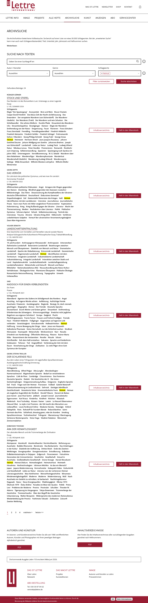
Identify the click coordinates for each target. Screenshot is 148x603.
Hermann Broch (31, 139)
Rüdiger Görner (14, 95)
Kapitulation (66, 204)
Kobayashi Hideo (55, 468)
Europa (39, 315)
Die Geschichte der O (40, 379)
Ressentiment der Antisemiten (25, 337)
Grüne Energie (48, 460)
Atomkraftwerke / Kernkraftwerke (42, 443)
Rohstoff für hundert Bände (34, 409)
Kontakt (128, 7)
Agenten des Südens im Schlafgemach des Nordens (39, 298)
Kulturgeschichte (20, 234)
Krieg (22, 206)
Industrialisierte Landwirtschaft (51, 256)
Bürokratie (38, 446)
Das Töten (25, 192)
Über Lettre (31, 574)
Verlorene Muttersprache (17, 418)
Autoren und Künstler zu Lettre (101, 574)
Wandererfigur (28, 156)
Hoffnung (11, 326)
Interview (42, 201)
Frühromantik (62, 134)
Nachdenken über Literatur (41, 209)
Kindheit (68, 329)
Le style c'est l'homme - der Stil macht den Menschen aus (43, 404)
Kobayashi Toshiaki (15, 426)
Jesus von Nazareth (56, 326)
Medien (25, 209)
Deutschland (33, 195)
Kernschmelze (40, 468)
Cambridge (33, 376)
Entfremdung (64, 309)
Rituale (51, 337)
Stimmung (38, 273)
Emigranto (52, 382)
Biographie (22, 307)
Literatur (59, 206)
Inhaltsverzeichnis (101, 130)
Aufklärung (43, 301)
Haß (61, 198)
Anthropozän (53, 243)
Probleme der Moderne (21, 487)
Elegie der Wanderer (58, 126)
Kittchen (51, 398)
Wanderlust (59, 156)
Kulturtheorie (32, 234)
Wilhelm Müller (62, 162)
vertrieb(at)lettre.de (35, 589)
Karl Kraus (23, 398)
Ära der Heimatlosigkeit (22, 429)
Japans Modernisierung (23, 468)
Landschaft (26, 145)
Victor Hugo (34, 418)
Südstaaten (12, 343)
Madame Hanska (47, 407)
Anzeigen (101, 17)
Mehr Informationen (124, 599)
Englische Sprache (65, 382)
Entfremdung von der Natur (18, 128)
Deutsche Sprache (55, 307)
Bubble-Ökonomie (24, 446)
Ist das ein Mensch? (58, 465)
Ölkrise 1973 (62, 482)
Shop (118, 7)
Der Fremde (41, 307)
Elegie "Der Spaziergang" (17, 112)
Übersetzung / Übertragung (59, 415)
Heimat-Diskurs (21, 462)
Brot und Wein (47, 112)
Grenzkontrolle (37, 323)
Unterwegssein (24, 153)
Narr (56, 332)
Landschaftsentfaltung (22, 228)
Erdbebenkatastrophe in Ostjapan (21, 454)
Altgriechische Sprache (32, 373)
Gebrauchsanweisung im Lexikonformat (23, 387)
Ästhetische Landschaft (16, 245)
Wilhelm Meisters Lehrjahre (42, 162)
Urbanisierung (13, 496)
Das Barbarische (51, 446)
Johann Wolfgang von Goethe (34, 142)
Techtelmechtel (30, 415)
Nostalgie (60, 407)
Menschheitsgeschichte (50, 473)
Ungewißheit (36, 343)
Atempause (12, 443)
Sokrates (44, 340)
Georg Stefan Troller (16, 354)
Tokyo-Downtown (47, 490)
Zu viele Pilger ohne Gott (56, 346)
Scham (58, 337)
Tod (28, 343)
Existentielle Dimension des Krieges (42, 198)
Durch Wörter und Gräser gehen (32, 309)
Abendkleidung (13, 371)
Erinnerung (35, 362)
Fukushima (64, 454)
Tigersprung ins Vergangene (26, 490)
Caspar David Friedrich (16, 115)
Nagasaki (11, 482)
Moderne (33, 476)
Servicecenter (128, 17)
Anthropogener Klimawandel (34, 243)
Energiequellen (24, 451)
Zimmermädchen (14, 421)
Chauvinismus (46, 376)
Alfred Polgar (26, 371)
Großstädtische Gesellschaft (28, 460)
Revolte (43, 337)
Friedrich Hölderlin (58, 131)
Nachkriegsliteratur (58, 479)
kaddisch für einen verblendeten (27, 284)
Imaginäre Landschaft (27, 256)
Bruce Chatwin (60, 112)
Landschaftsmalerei (15, 265)
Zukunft (63, 498)
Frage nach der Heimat (27, 384)
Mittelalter (11, 268)
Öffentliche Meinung (39, 334)
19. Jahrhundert (13, 243)
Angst (41, 187)
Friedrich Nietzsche (15, 134)
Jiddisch (36, 396)
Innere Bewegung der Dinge (28, 326)
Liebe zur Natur (39, 145)
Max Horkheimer (32, 473)
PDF (19, 547)
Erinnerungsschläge (41, 312)
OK (113, 599)
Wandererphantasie (44, 156)
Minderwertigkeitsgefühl (17, 476)
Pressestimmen (95, 577)
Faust (46, 128)
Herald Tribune (46, 393)
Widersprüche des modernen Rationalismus (54, 496)
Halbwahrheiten (52, 323)
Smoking (65, 412)
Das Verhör (14, 173)
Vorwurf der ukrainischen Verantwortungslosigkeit (50, 217)
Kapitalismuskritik (20, 262)
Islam (44, 326)
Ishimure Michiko (41, 465)
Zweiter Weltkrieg (14, 501)
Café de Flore (21, 376)
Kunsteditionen (62, 577)
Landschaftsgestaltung (57, 262)
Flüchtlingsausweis (15, 318)
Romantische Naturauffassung (20, 273)
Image (26, 17)
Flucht (55, 315)
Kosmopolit (22, 332)
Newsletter (107, 7)
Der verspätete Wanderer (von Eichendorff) (36, 117)
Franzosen (42, 384)
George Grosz (60, 137)
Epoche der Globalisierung (29, 251)
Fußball (51, 384)
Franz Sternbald (13, 131)
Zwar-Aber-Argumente (16, 220)
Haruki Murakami (63, 460)
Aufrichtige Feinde (57, 301)
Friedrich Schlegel (47, 134)
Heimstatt (19, 139)
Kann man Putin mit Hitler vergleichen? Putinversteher (37, 204)
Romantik (58, 148)
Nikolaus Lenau (20, 148)
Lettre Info (12, 17)
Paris (19, 409)
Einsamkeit (52, 309)
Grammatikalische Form (48, 390)
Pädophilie (11, 409)
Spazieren (42, 151)
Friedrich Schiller (31, 134)
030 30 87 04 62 (37, 587)
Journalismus (53, 201)
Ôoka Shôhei (26, 485)
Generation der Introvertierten (20, 457)
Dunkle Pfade (44, 123)
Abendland (11, 298)
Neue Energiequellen (32, 482)
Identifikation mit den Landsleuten (21, 201)
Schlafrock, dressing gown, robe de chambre (41, 412)
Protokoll (20, 179)
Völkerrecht (56, 215)
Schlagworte (103, 68)
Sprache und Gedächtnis (60, 340)
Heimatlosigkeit (35, 462)
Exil (24, 198)
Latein (48, 401)
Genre (55, 68)
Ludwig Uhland (66, 145)
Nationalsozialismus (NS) (27, 268)
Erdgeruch (41, 454)
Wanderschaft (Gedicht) (17, 159)
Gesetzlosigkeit (23, 323)
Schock (34, 212)
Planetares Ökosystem (45, 270)
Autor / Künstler (14, 68)
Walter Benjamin (27, 496)
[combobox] (28, 73)
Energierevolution (40, 451)
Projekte (39, 17)
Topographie (50, 273)
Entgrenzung (37, 128)
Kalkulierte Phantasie (16, 329)
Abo (113, 17)
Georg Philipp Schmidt (33, 137)
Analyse (10, 234)
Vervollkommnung (39, 153)
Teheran (21, 343)
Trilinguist (42, 415)
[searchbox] (28, 73)
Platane (53, 334)
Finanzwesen (52, 454)
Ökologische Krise (27, 270)
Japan (9, 468)
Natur (9, 148)
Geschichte (39, 457)
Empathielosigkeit (14, 198)
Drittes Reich (46, 449)
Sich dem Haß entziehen (29, 340)
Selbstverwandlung (28, 151)
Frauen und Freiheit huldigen (49, 318)
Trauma (20, 215)
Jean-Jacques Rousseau (49, 139)
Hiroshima (11, 465)
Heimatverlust (50, 462)
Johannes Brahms (56, 142)
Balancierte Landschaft (37, 245)
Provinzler (45, 487)
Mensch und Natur (56, 265)
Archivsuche (72, 17)
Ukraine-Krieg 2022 (42, 215)
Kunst (87, 17)
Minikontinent (47, 332)
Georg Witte (12, 170)
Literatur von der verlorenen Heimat (52, 471)
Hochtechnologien (24, 465)
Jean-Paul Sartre (25, 396)
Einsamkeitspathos (20, 126)
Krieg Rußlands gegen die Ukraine (40, 206)
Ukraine (28, 215)
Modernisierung (54, 476)
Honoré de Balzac (62, 393)
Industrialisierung (14, 259)
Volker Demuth (14, 226)
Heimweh (61, 462)
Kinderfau (33, 398)
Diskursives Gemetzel (50, 195)
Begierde (45, 304)
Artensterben (66, 243)
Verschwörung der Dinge (24, 346)
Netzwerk (31, 577)
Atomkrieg (22, 190)
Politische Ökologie (64, 270)
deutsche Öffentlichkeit (17, 195)
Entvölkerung (54, 451)
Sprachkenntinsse (14, 415)
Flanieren (54, 128)
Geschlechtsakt (13, 390)
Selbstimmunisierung (47, 212)
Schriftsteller (12, 340)
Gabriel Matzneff (63, 384)
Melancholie (34, 332)
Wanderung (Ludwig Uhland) (40, 159)
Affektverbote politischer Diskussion (22, 187)
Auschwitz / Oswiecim (16, 304)
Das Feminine (59, 376)
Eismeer (45, 126)
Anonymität (34, 112)
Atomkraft (22, 443)
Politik (57, 209)
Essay (9, 104)
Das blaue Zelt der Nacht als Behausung (44, 115)
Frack (13, 384)
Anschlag (10, 301)
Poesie (9, 290)
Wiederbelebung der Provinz (19, 498)
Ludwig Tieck (52, 145)
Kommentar (11, 179)
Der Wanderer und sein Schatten (49, 120)
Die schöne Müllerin (28, 123)
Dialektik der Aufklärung (29, 449)
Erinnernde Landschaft (50, 251)
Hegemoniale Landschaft (28, 254)
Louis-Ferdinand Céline (28, 407)
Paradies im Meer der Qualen (45, 485)
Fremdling (26, 131)
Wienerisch (62, 418)
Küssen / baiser (37, 401)
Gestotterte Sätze (28, 390)
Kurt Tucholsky (23, 401)
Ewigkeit (47, 315)
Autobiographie (33, 304)
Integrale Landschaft (32, 259)
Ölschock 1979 (13, 485)
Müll (64, 476)
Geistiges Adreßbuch (59, 387)
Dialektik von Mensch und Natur (44, 248)
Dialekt (27, 379)
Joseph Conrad (47, 396)
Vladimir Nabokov (48, 418)
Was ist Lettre (91, 7)
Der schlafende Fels (19, 356)
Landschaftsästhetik (37, 262)
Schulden (54, 487)
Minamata (66, 473)
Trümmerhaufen (25, 493)
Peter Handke (34, 148)
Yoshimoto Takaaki (40, 498)
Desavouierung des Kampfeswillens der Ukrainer (51, 192)
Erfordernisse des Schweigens (19, 312)
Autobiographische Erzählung (18, 362)
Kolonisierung (12, 206)
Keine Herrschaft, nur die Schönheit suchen (45, 329)
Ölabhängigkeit (48, 482)
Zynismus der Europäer (16, 348)
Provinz (36, 487)
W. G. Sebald (54, 153)
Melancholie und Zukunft (35, 265)
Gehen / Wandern (14, 137)
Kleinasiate (11, 332)
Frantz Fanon (29, 318)
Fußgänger (34, 321)
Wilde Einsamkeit (22, 162)
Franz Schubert (66, 128)
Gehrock (45, 387)
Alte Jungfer (38, 371)
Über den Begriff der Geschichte (46, 493)
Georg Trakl (48, 137)
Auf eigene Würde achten (26, 301)
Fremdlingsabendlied (40, 131)
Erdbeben (66, 451)
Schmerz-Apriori (23, 212)
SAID (9, 281)
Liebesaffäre (12, 407)
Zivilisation (40, 346)
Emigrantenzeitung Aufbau (35, 382)
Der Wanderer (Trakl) (25, 120)
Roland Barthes (54, 409)
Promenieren (47, 148)
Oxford (68, 407)
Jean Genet (11, 396)
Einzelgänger (34, 126)
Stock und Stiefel (18, 97)
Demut (31, 307)
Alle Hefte (54, 17)
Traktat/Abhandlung (64, 234)
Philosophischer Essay (47, 234)
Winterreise (12, 164)
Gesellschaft (50, 457)
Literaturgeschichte (15, 473)
